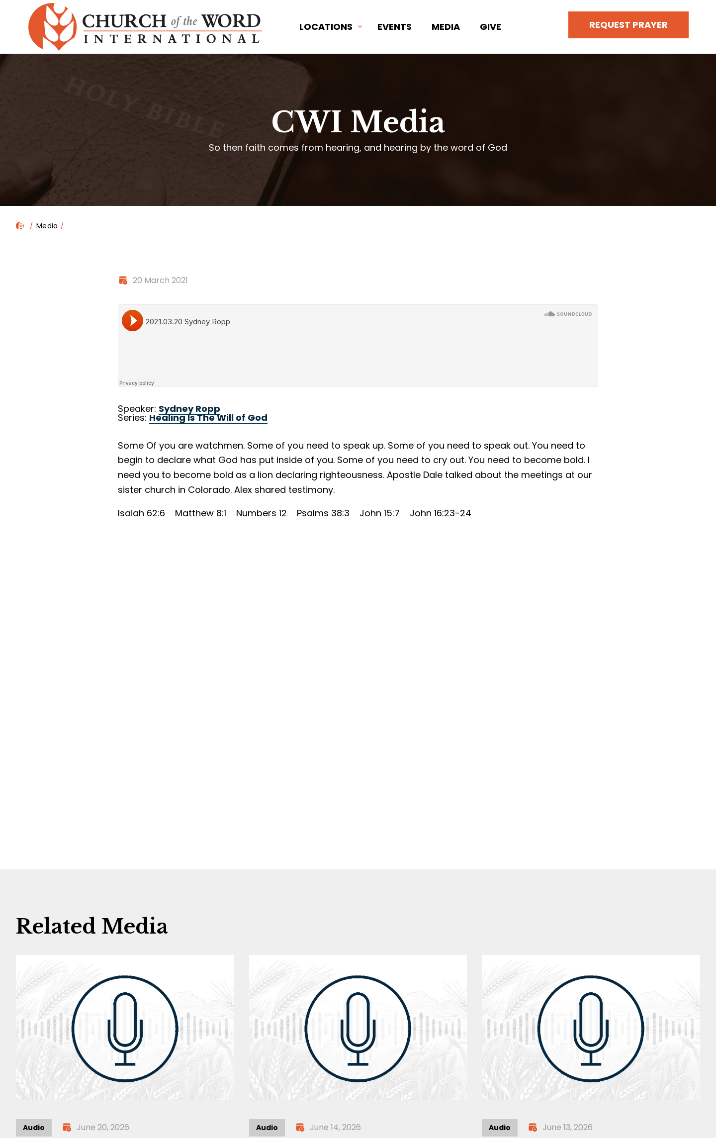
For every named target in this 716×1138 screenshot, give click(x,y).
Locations (326, 26)
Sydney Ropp (189, 408)
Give (490, 26)
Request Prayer (628, 24)
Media (446, 26)
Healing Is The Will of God (208, 417)
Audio (34, 1128)
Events (394, 26)
